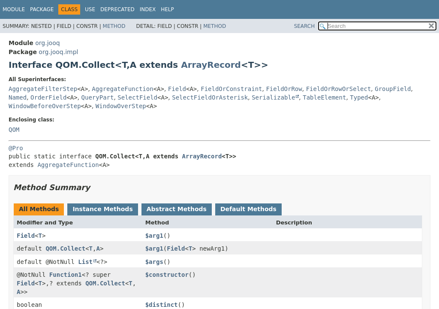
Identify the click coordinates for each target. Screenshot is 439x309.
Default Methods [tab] (248, 209)
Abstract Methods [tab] (177, 209)
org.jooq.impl (58, 51)
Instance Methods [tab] (102, 209)
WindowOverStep (121, 106)
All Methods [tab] (39, 209)
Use (90, 9)
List (85, 261)
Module (14, 9)
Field (177, 88)
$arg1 (154, 235)
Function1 (65, 274)
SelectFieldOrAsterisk (210, 97)
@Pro (16, 148)
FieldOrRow (284, 88)
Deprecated (117, 9)
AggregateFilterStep (43, 88)
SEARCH (304, 26)
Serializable (273, 97)
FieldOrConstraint (231, 88)
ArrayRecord (211, 65)
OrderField (48, 97)
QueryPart (97, 97)
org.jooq (47, 42)
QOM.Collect (65, 248)
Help (167, 9)
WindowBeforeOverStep (45, 106)
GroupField (393, 88)
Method (114, 26)
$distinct (161, 304)
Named (18, 97)
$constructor (167, 274)
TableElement (324, 97)
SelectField (137, 97)
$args (154, 261)
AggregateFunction (122, 88)
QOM (14, 129)
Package (42, 9)
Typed (359, 97)
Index (148, 9)
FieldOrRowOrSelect (338, 88)
